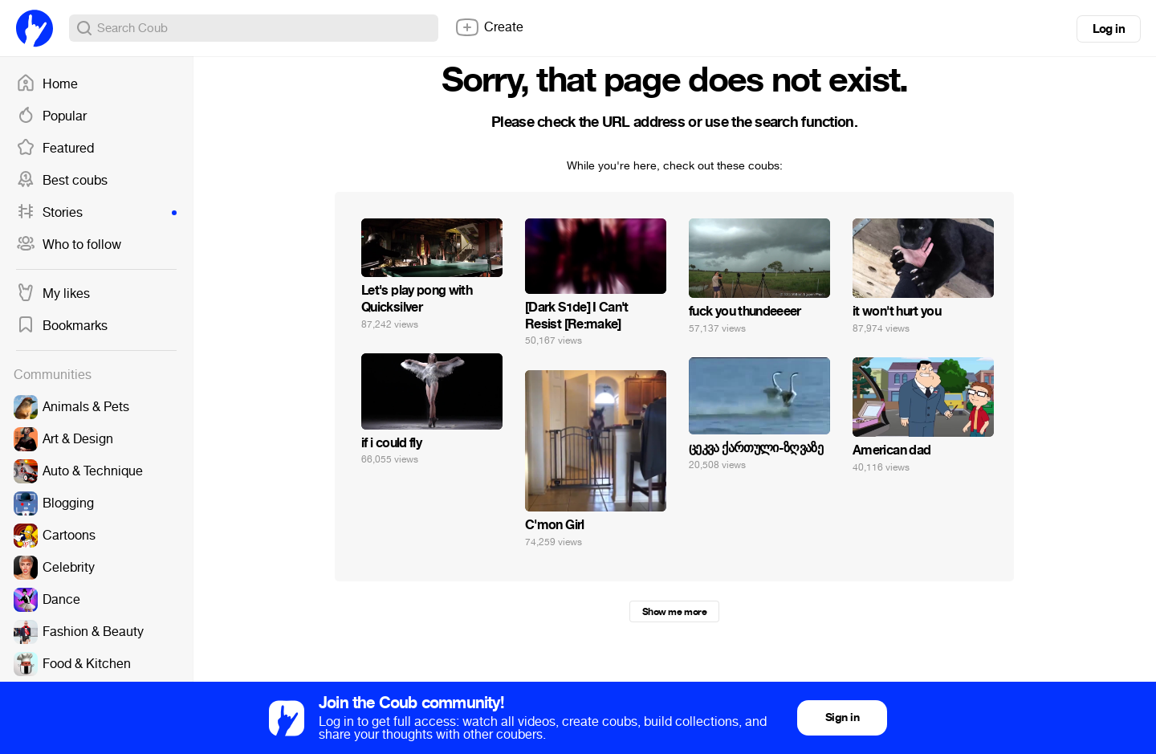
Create (488, 27)
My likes (53, 294)
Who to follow (68, 245)
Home (47, 84)
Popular (51, 116)
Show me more (674, 611)
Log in (1109, 29)
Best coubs (62, 180)
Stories (96, 213)
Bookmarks (62, 326)
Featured (55, 148)
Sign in (842, 717)
